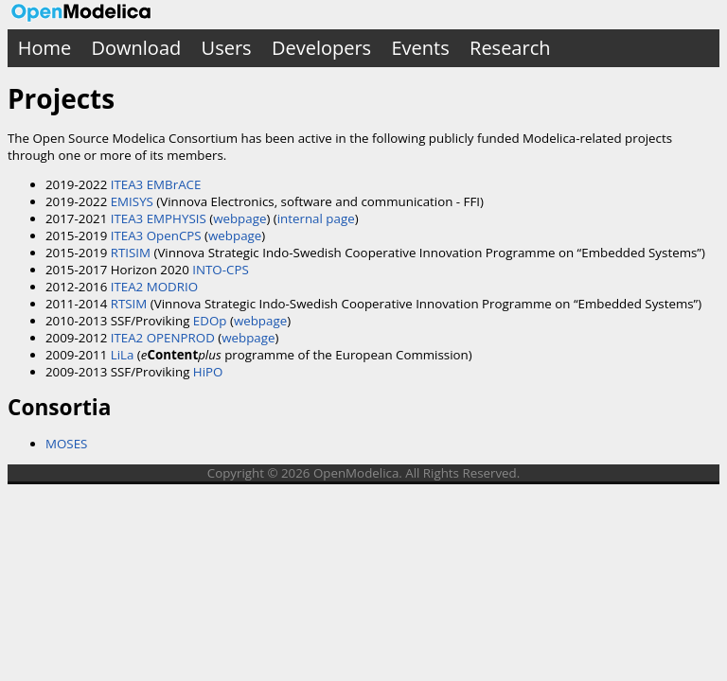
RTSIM (129, 303)
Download (137, 48)
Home (45, 48)
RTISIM (131, 252)
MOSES (66, 443)
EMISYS (132, 201)
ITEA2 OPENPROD (163, 337)
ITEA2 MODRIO (154, 286)
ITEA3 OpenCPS (156, 235)
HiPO (208, 371)
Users (227, 48)
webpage (239, 218)
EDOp (210, 320)
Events (420, 48)
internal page (316, 218)
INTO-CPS (220, 269)
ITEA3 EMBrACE (156, 184)
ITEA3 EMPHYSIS (158, 218)
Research (510, 48)
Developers (321, 48)
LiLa (122, 354)
